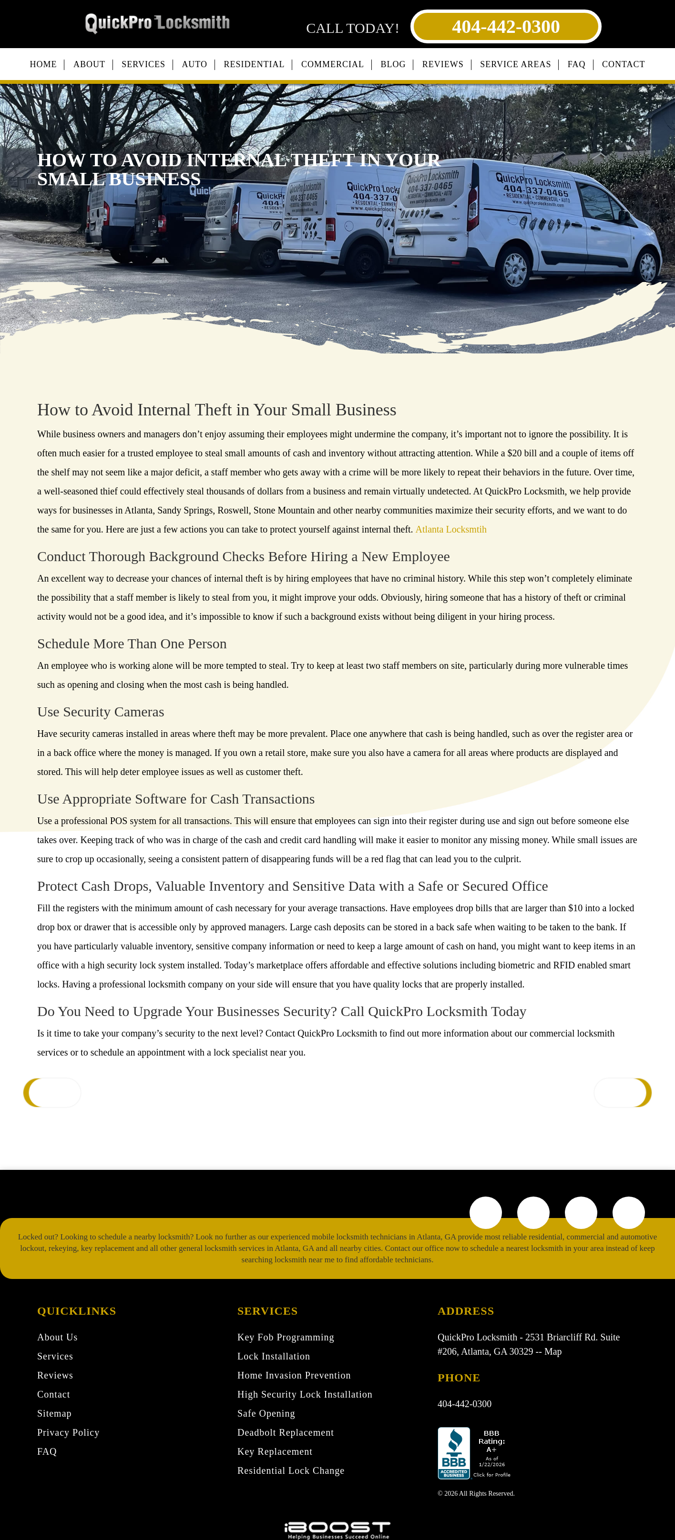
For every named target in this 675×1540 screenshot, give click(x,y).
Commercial (332, 64)
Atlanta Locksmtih (451, 529)
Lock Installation (273, 1356)
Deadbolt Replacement (285, 1432)
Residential (254, 64)
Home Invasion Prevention (294, 1375)
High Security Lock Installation (305, 1394)
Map (553, 1351)
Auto (194, 64)
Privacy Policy (68, 1432)
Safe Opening (266, 1413)
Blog (393, 64)
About (89, 64)
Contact (623, 64)
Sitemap (54, 1413)
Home (43, 64)
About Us (57, 1337)
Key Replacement (275, 1451)
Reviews (443, 64)
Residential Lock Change (291, 1470)
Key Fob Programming (285, 1337)
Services (143, 64)
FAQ (577, 64)
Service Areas (515, 64)
